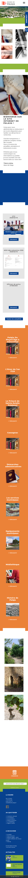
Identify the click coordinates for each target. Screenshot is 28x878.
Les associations (11, 819)
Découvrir (13, 239)
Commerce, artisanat (12, 816)
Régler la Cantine (11, 823)
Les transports (10, 817)
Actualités (9, 834)
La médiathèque (11, 821)
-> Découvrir (12, 357)
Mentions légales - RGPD (13, 837)
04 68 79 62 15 (9, 801)
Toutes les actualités (14, 319)
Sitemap (9, 841)
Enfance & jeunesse (11, 820)
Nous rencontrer (11, 836)
